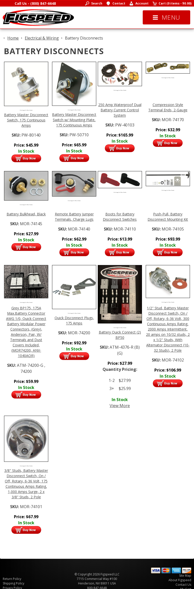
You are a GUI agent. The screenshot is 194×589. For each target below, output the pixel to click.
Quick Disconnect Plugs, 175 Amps (74, 320)
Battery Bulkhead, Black (26, 214)
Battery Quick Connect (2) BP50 (120, 335)
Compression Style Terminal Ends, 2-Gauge (167, 107)
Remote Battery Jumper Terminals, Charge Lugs (74, 217)
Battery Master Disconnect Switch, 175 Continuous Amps (26, 120)
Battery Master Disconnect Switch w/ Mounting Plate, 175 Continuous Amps (74, 119)
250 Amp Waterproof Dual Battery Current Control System (119, 110)
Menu (166, 17)
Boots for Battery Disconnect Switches (120, 217)
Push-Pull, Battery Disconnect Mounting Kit (168, 217)
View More (120, 405)
